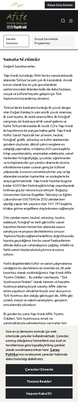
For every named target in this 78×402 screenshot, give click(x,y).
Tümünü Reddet (39, 381)
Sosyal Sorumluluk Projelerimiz (46, 41)
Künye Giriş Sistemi (59, 5)
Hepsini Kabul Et (39, 393)
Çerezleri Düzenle (39, 369)
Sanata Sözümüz (12, 41)
